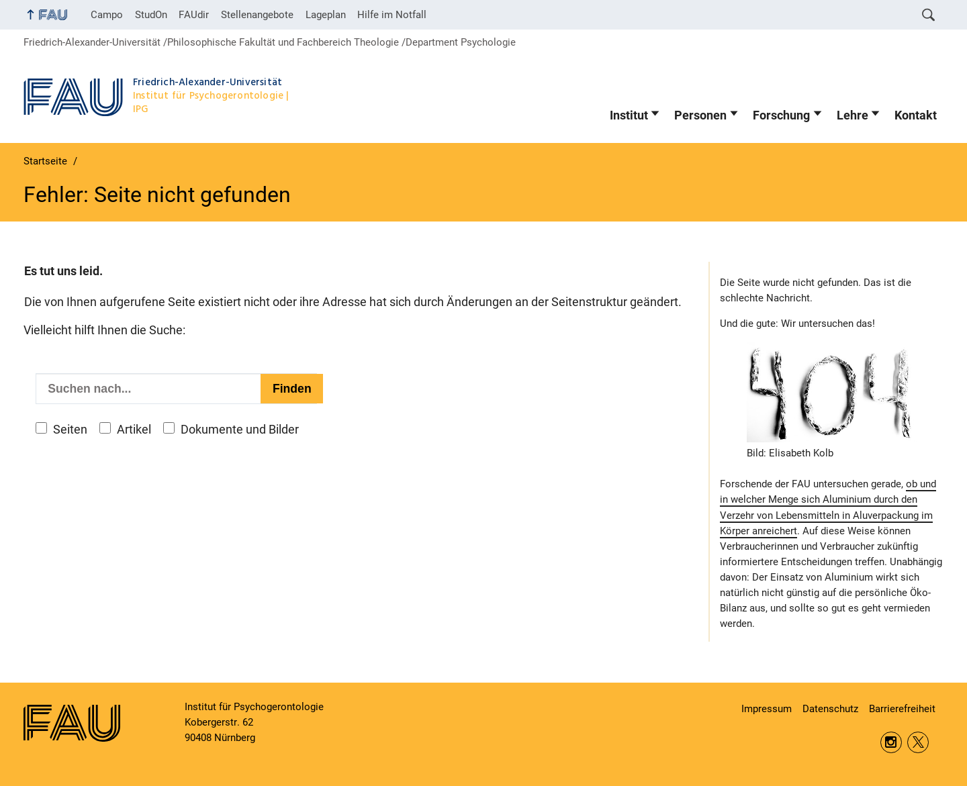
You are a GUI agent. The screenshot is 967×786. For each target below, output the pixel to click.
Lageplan (326, 15)
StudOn (151, 15)
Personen (700, 115)
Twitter (918, 742)
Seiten (70, 429)
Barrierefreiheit (902, 709)
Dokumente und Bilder (240, 429)
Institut (629, 115)
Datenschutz (830, 709)
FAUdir (194, 15)
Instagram (891, 742)
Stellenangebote (257, 15)
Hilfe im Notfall (391, 15)
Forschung (781, 115)
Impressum (766, 709)
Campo (107, 15)
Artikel (134, 429)
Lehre (852, 115)
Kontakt (915, 115)
